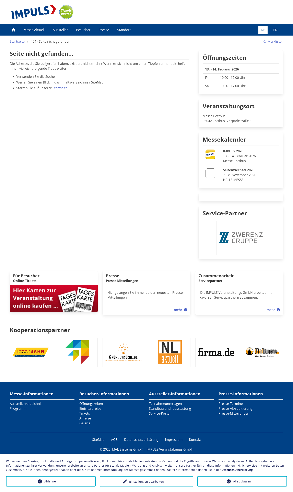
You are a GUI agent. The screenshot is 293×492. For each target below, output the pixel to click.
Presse (104, 30)
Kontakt (195, 439)
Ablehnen (51, 481)
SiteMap (98, 439)
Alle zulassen (242, 481)
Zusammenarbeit (216, 276)
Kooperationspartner (40, 330)
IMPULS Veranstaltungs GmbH (170, 449)
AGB (114, 439)
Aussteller (60, 30)
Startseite (17, 41)
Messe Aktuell (34, 30)
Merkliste (272, 41)
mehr (181, 310)
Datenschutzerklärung (141, 439)
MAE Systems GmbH (127, 449)
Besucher (83, 30)
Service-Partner (225, 213)
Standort (124, 30)
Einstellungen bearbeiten (146, 481)
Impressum (174, 439)
